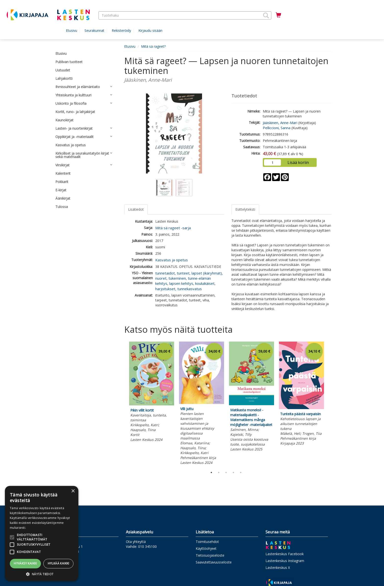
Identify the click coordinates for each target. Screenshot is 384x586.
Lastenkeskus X (277, 567)
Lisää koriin (298, 162)
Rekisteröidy (121, 30)
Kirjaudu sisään (150, 30)
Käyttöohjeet (206, 548)
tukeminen (177, 278)
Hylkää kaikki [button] (58, 563)
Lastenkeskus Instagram (284, 560)
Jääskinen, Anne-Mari (280, 122)
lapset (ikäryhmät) (207, 273)
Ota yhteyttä (136, 541)
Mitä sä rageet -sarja (173, 227)
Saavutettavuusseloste (214, 562)
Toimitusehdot (207, 541)
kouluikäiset (205, 283)
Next (329, 404)
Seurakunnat (94, 30)
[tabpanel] (152, 392)
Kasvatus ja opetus (171, 259)
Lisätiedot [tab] (136, 209)
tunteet (183, 273)
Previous (122, 404)
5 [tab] (240, 472)
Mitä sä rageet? (153, 46)
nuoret (161, 278)
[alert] (41, 533)
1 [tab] (211, 472)
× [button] (73, 491)
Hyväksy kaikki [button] (25, 563)
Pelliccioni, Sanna (276, 127)
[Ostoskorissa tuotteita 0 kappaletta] (278, 15)
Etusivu (71, 30)
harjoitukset (165, 288)
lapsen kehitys (181, 283)
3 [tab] (226, 472)
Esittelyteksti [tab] (245, 209)
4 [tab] (233, 472)
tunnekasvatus (189, 288)
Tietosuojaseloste (210, 555)
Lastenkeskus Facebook (284, 554)
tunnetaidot (165, 273)
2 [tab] (218, 472)
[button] (266, 15)
